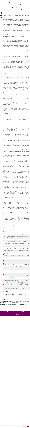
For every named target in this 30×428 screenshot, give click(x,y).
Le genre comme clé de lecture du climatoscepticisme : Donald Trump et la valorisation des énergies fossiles (14, 305)
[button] (21, 83)
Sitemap (16, 314)
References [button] (5, 231)
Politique (7, 291)
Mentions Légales (12, 314)
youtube (15, 312)
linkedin (22, 311)
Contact (18, 314)
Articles (13, 7)
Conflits (5, 291)
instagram (7, 311)
